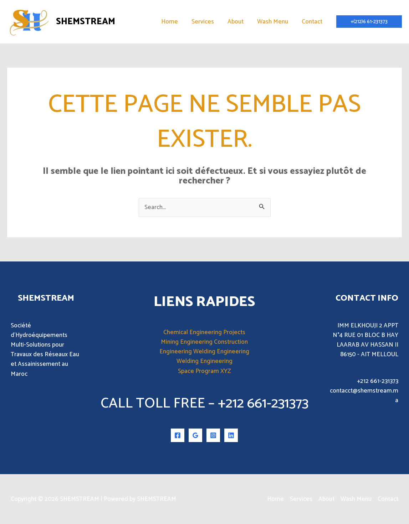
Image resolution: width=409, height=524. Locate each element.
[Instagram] (213, 435)
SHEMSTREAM (85, 21)
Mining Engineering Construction (204, 342)
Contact (312, 22)
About (239, 22)
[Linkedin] (231, 435)
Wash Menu (274, 22)
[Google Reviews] (195, 435)
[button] (369, 21)
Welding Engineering (204, 361)
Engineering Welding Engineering (204, 352)
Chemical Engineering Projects (204, 332)
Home (176, 22)
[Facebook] (177, 435)
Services (207, 22)
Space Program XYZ (204, 371)
